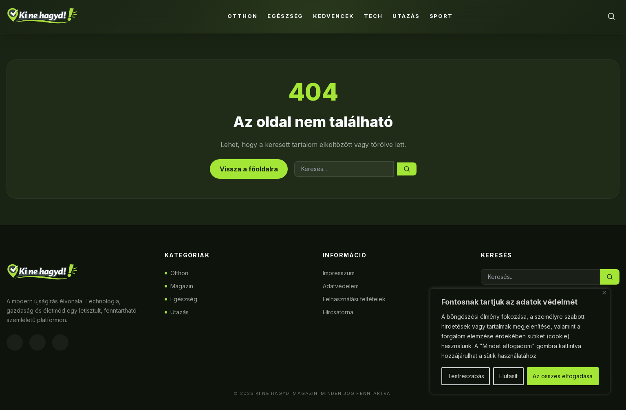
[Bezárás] (604, 292)
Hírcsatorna (338, 312)
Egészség (285, 16)
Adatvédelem (341, 286)
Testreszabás (465, 376)
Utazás (406, 16)
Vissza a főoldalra (249, 169)
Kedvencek (333, 16)
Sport (441, 16)
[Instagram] (37, 342)
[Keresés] (611, 16)
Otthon (242, 16)
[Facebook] (15, 342)
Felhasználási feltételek (354, 299)
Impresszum (339, 273)
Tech (373, 16)
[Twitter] (60, 342)
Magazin (179, 286)
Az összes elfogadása (563, 376)
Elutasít (508, 376)
